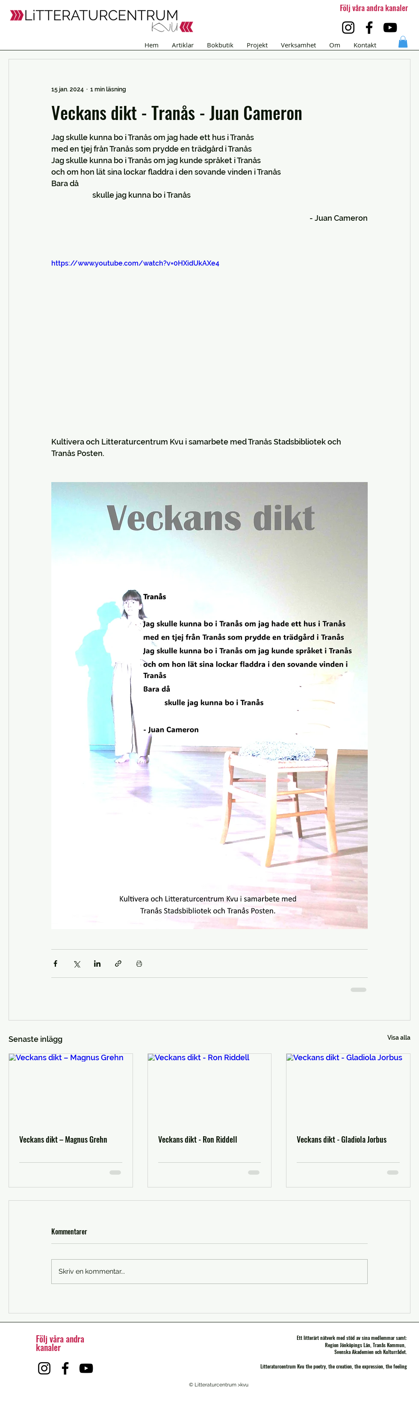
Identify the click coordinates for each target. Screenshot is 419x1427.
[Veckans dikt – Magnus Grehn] (71, 1088)
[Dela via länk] (118, 963)
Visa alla (398, 1037)
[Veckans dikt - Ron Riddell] (209, 1088)
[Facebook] (369, 27)
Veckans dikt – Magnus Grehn (63, 1139)
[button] (403, 41)
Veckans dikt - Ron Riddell (197, 1139)
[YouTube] (390, 27)
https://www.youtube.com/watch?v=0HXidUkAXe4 (135, 263)
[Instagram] (348, 27)
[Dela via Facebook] (55, 963)
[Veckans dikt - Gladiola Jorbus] (348, 1088)
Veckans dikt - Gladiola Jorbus (342, 1139)
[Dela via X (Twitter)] (76, 963)
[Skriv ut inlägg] (139, 963)
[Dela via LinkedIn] (97, 963)
